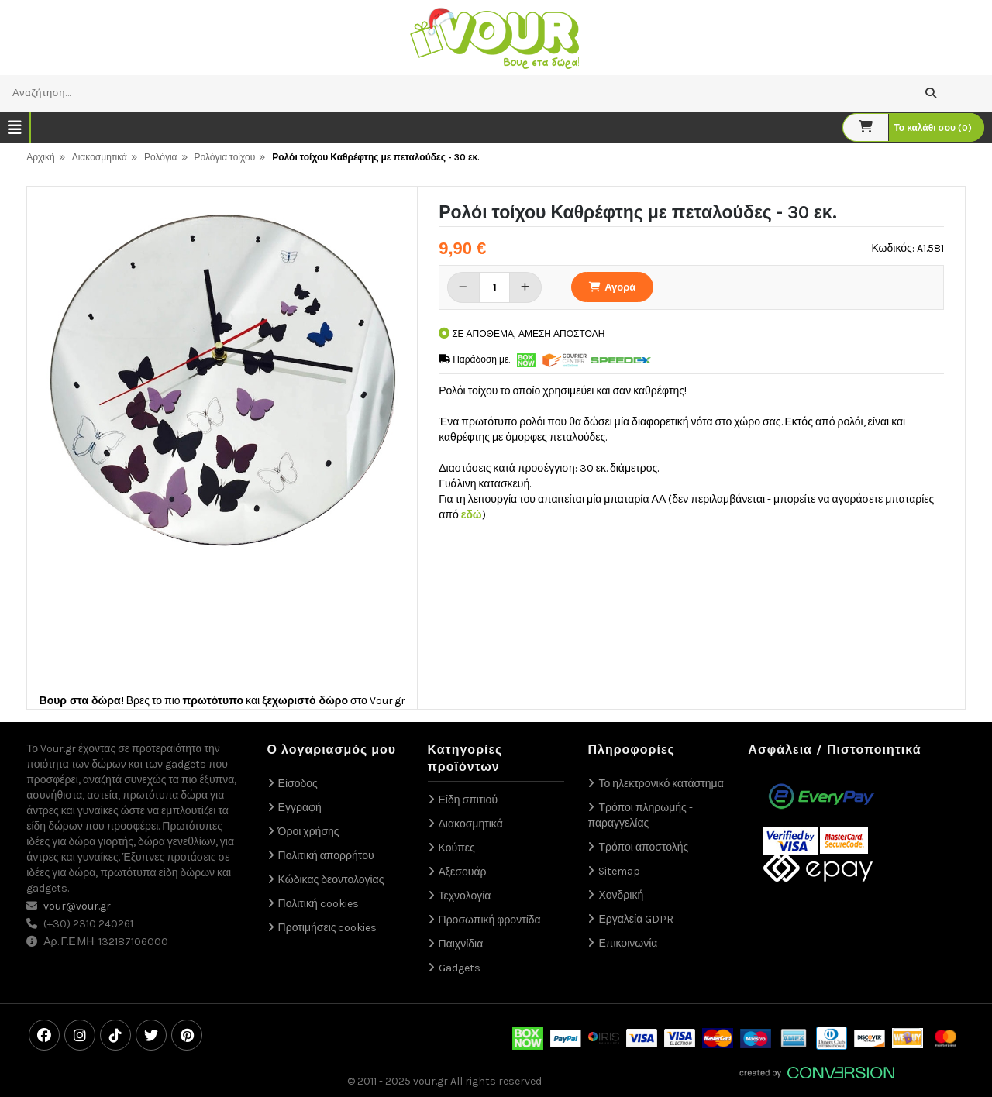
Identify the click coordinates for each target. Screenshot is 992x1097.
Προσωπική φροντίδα (490, 920)
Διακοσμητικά (99, 157)
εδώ (471, 514)
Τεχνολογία (465, 896)
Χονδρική (620, 895)
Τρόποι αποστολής (643, 847)
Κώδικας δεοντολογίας (331, 879)
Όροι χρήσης (308, 831)
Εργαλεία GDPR (635, 919)
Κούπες (457, 848)
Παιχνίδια (461, 944)
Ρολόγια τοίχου (225, 157)
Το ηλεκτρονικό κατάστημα (660, 783)
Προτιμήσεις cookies (327, 927)
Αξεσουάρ (463, 872)
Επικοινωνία (627, 943)
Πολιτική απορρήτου (326, 855)
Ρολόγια (160, 157)
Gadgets (459, 968)
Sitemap (619, 871)
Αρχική (40, 157)
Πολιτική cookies (318, 903)
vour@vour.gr (77, 906)
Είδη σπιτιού (468, 799)
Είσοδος (298, 783)
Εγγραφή (300, 807)
